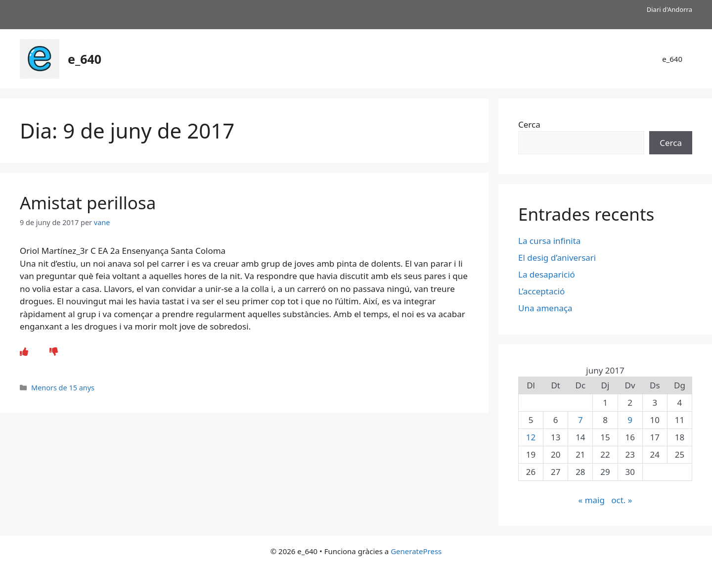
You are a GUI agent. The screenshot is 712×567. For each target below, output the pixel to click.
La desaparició (546, 274)
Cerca (529, 124)
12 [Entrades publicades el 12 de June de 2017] (530, 437)
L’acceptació (541, 291)
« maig (591, 500)
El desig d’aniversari (557, 257)
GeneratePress (416, 551)
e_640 (84, 58)
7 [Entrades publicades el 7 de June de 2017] (580, 419)
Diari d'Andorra (669, 9)
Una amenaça (545, 308)
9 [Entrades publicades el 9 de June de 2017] (629, 419)
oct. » (621, 500)
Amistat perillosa (88, 202)
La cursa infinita (549, 240)
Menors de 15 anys (62, 387)
